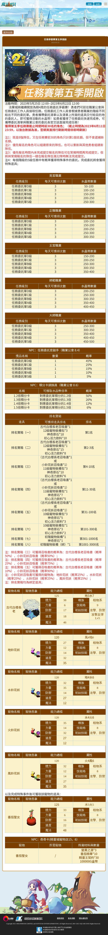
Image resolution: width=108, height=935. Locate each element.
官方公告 (7, 32)
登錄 (89, 4)
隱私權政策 (83, 918)
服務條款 (60, 918)
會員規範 (71, 918)
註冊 (98, 4)
